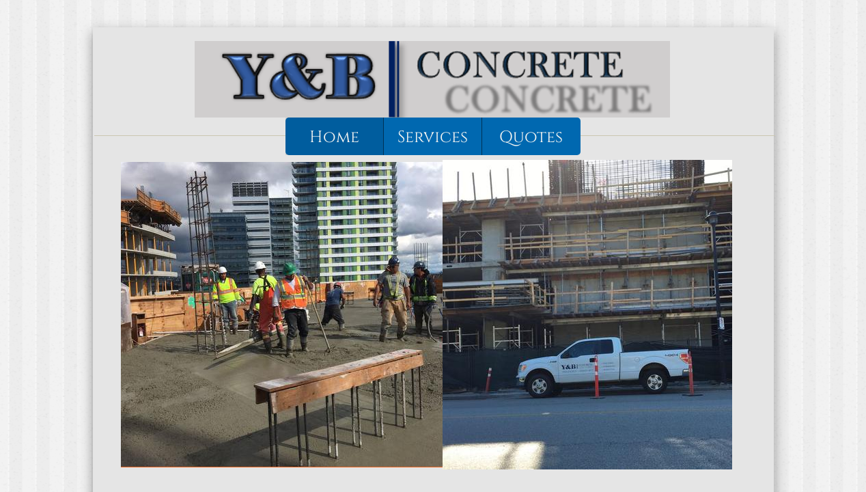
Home (334, 137)
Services (432, 137)
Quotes (531, 137)
